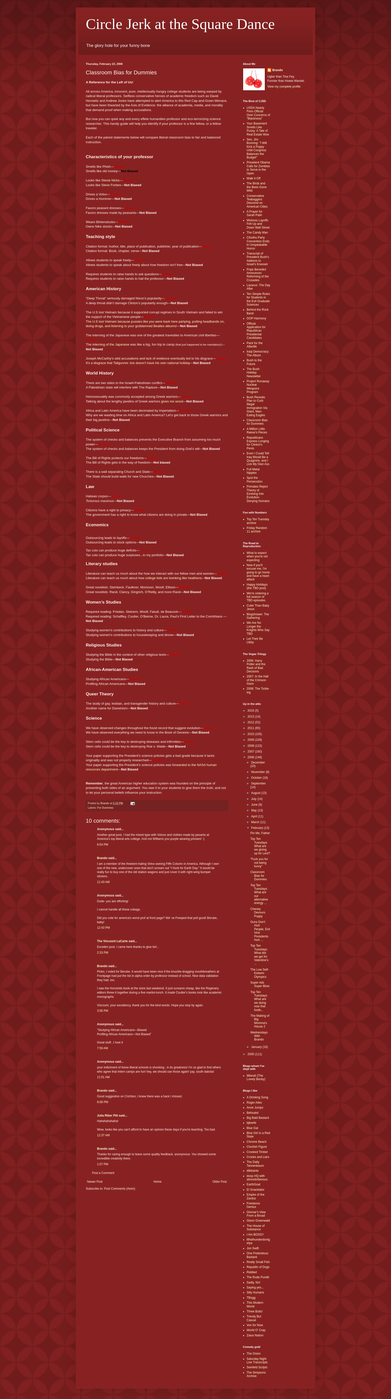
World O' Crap (256, 1330)
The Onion (254, 1353)
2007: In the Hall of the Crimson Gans (257, 680)
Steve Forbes (111, 185)
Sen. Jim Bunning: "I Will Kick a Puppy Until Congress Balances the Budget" (257, 148)
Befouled (252, 1113)
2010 (251, 734)
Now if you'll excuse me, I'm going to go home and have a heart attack (258, 572)
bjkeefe (251, 1123)
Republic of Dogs (258, 1267)
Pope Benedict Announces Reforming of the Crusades (258, 275)
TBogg (251, 1297)
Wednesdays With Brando (259, 1036)
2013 (251, 716)
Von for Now (255, 1325)
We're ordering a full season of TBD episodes (258, 597)
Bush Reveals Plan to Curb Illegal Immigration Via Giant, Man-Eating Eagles (257, 406)
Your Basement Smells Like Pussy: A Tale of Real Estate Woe (258, 129)
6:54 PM (102, 844)
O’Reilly (150, 592)
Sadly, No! (253, 1282)
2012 (251, 722)
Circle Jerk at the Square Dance (180, 24)
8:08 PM (102, 1102)
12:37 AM (103, 1135)
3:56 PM (102, 1011)
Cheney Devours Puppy (257, 912)
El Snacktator (255, 1189)
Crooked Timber (257, 1152)
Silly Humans (255, 1292)
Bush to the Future (254, 362)
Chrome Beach (257, 1142)
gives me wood (172, 401)
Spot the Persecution (254, 479)
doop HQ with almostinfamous (257, 1177)
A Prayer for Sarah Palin (254, 213)
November (258, 772)
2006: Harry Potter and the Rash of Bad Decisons (256, 666)
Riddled (252, 1272)
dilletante (253, 1170)
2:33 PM (102, 952)
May (254, 810)
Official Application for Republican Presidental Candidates (256, 331)
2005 (251, 1054)
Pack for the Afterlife (255, 344)
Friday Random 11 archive (257, 529)
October (257, 777)
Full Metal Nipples (253, 471)
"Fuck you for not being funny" (259, 862)
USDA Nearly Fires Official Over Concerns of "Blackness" (258, 113)
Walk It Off (253, 178)
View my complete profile (283, 86)
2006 (251, 757)
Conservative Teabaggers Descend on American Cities (257, 201)
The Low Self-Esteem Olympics (259, 973)
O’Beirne (146, 616)
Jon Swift (253, 1248)
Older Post (219, 1181)
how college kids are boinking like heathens (169, 578)
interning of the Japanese (110, 344)
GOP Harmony (256, 318)
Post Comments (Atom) (119, 1188)
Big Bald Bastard (258, 1118)
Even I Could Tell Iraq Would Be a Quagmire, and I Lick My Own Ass (258, 459)
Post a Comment (103, 1173)
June (254, 804)
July (254, 799)
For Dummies (105, 807)
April (254, 816)
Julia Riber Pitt (107, 1115)
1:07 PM (102, 1164)
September (258, 783)
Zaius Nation (255, 1335)
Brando (102, 858)
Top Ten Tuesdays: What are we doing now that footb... (259, 1001)
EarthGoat (253, 1184)
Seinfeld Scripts (257, 1367)
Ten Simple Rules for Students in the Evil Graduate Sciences (258, 299)
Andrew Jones (116, 101)
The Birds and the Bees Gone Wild (257, 187)
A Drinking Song (257, 1097)
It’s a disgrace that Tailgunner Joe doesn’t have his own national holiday (138, 363)
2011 (251, 728)
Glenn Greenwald (258, 1220)
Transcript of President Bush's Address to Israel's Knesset (258, 259)
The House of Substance (256, 1227)
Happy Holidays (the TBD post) (257, 586)
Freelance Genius (253, 1205)
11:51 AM (103, 1077)
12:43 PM (103, 927)
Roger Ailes (254, 1102)
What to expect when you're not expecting (257, 556)
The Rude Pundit (258, 1277)
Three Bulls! (255, 1311)
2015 (251, 710)
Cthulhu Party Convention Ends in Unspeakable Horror (258, 243)
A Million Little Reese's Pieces (257, 430)
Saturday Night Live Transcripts (257, 1360)
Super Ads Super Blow (259, 984)
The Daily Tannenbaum (255, 1163)
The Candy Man (257, 232)
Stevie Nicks (110, 180)
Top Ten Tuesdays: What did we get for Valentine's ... (259, 954)
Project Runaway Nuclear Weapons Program (258, 387)
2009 (251, 740)
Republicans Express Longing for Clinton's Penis (258, 443)
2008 (251, 746)
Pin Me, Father (260, 833)
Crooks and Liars (258, 1157)
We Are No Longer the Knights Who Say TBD (258, 628)
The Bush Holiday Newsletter (254, 372)
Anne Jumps (255, 1107)
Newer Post (94, 1181)
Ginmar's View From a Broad (256, 1213)
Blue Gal (252, 1128)
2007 (251, 751)
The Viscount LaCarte (112, 941)
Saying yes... (255, 1287)
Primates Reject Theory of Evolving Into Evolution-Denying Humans (258, 494)
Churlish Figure (257, 1146)
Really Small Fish (258, 1262)
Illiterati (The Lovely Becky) (256, 1077)
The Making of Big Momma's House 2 (259, 1021)
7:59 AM (102, 1048)
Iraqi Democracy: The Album (258, 353)
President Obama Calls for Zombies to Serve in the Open (258, 168)
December (258, 762)
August (256, 793)
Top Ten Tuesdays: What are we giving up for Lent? (260, 846)
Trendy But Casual (254, 1318)
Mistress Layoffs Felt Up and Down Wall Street (258, 224)
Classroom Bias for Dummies (257, 421)
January (257, 1047)
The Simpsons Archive (256, 1374)
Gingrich (137, 592)
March (255, 822)
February (257, 828)
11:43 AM (103, 882)
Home (158, 1181)
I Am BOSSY (255, 1234)
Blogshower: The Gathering (258, 616)
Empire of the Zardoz (255, 1196)
